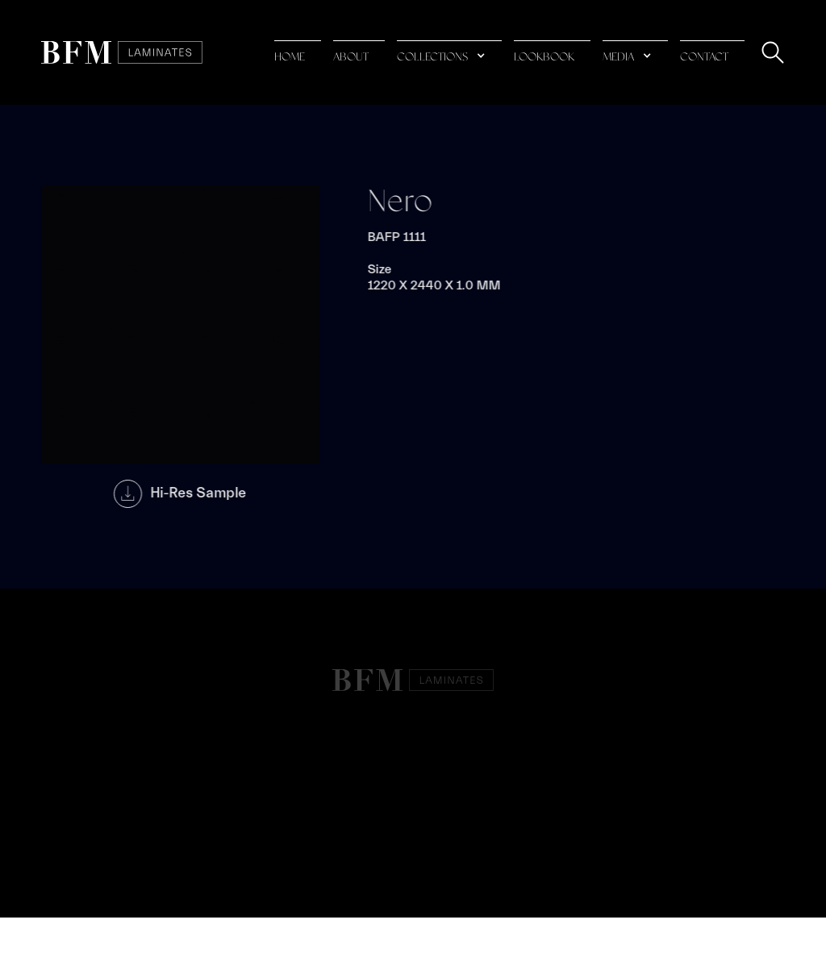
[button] (449, 52)
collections (432, 57)
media (618, 57)
